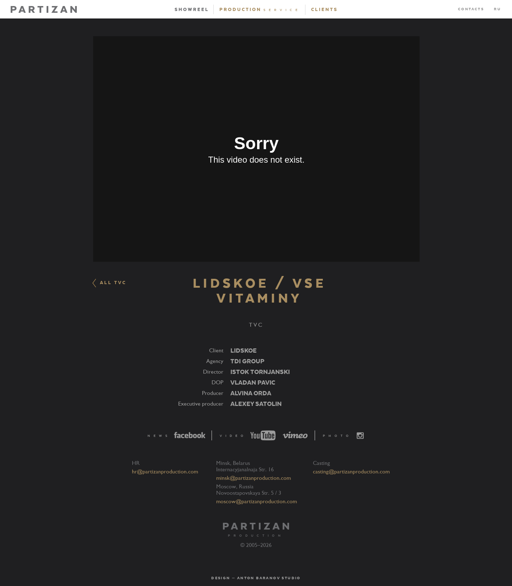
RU (497, 9)
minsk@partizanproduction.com (253, 478)
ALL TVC (109, 283)
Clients (324, 9)
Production (260, 9)
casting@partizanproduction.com (351, 471)
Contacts (471, 9)
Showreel (192, 9)
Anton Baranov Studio (269, 578)
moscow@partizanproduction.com (256, 501)
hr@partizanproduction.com (165, 471)
